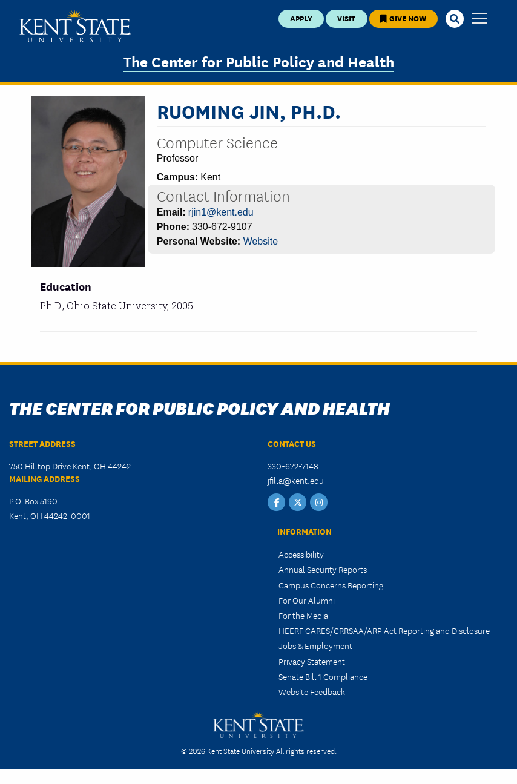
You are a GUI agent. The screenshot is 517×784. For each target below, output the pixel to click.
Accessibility (301, 554)
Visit (346, 18)
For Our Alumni (306, 600)
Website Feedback (311, 691)
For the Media (303, 615)
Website (260, 241)
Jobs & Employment (315, 645)
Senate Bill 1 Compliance (322, 676)
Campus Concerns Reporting (330, 584)
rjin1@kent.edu (221, 212)
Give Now (403, 18)
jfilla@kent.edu (296, 480)
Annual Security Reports (322, 569)
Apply (301, 18)
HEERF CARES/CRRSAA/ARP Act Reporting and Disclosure (384, 630)
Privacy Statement (311, 661)
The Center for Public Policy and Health (258, 60)
